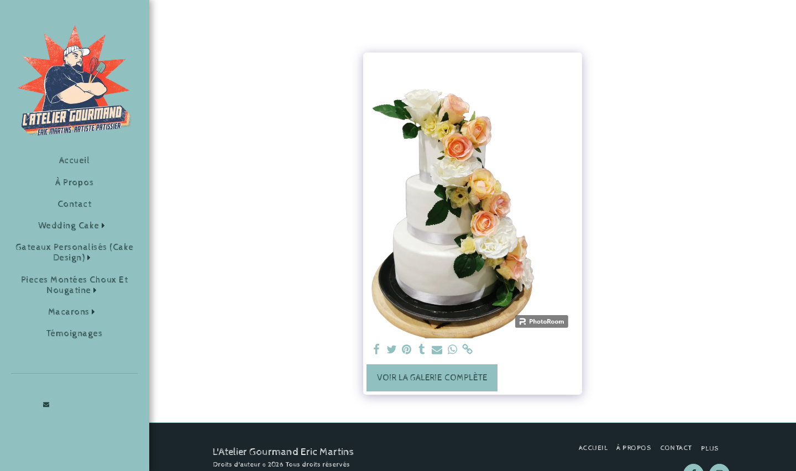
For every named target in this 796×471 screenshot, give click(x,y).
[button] (74, 226)
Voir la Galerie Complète (432, 378)
